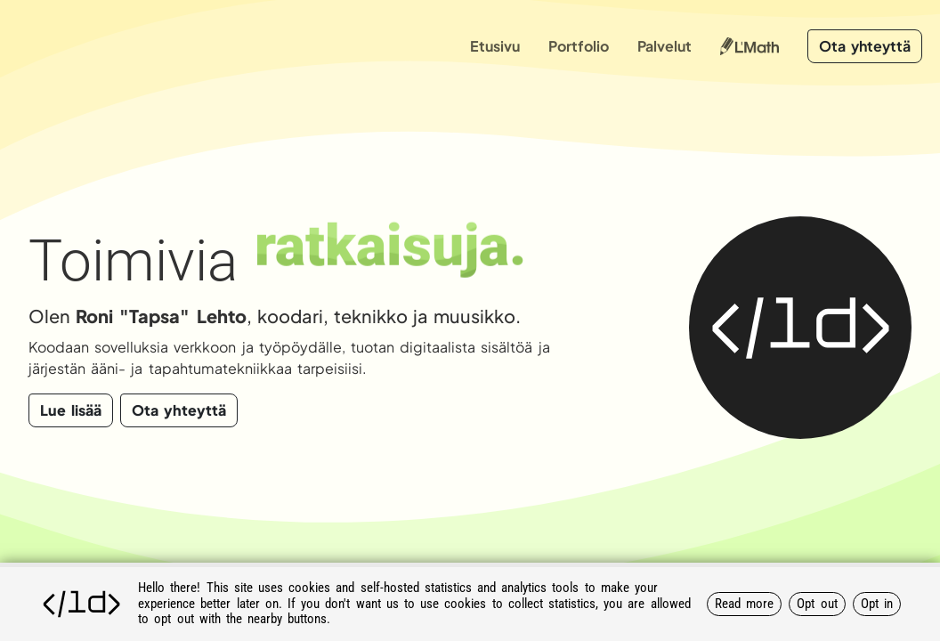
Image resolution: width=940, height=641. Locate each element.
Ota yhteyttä (865, 46)
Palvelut (664, 46)
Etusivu (495, 46)
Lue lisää (70, 410)
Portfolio (578, 46)
